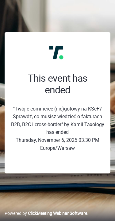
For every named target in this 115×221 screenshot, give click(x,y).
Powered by (46, 213)
